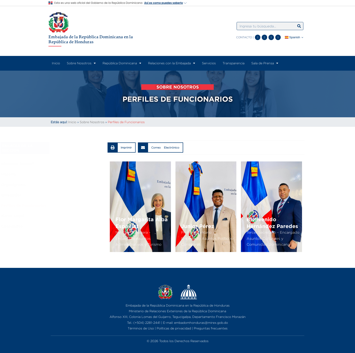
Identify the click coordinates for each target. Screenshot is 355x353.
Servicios (209, 63)
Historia (57, 174)
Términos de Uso (141, 328)
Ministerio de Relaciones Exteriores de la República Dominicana (177, 311)
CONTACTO (244, 37)
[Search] (299, 26)
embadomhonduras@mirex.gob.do (201, 322)
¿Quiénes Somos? (66, 164)
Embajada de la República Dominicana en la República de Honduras (90, 39)
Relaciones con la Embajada (171, 63)
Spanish (292, 37)
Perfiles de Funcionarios (72, 205)
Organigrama (62, 185)
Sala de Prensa (264, 63)
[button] (122, 147)
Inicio (56, 63)
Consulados (61, 226)
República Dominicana (122, 63)
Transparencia (234, 63)
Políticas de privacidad (174, 328)
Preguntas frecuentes (211, 328)
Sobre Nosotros (81, 63)
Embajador (60, 195)
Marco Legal (61, 216)
